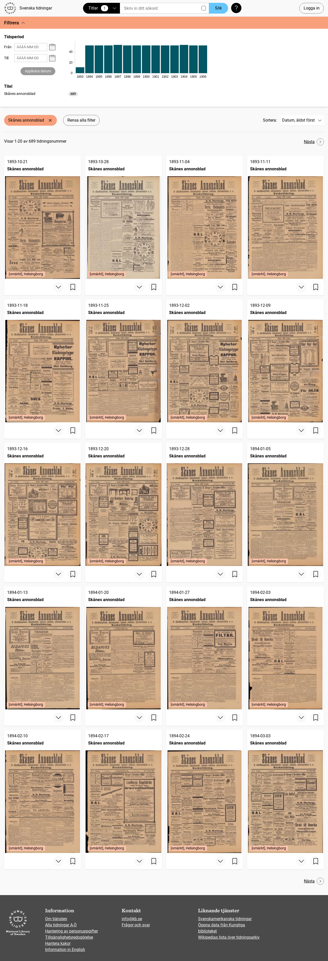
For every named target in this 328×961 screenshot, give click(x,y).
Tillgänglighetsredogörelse (69, 937)
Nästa (314, 141)
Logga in (312, 8)
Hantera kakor (57, 943)
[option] (41, 93)
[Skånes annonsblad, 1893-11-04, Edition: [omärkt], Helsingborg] (204, 217)
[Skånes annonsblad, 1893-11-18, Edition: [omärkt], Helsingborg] (42, 361)
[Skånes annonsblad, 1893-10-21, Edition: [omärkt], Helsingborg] (42, 217)
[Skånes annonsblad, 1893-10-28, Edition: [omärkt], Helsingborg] (123, 217)
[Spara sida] (73, 287)
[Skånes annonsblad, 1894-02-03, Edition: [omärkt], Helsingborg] (285, 648)
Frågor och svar (136, 925)
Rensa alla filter (81, 120)
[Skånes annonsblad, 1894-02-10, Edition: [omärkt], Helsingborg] (42, 791)
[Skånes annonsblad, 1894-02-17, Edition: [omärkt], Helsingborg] (123, 791)
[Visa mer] (58, 287)
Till (6, 58)
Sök (218, 8)
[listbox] (41, 93)
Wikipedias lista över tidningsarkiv (229, 937)
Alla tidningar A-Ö (61, 925)
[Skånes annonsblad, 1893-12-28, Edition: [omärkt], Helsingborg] (204, 504)
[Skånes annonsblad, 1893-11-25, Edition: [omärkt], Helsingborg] (123, 361)
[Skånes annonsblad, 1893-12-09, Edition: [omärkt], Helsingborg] (285, 361)
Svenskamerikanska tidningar (225, 918)
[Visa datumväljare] (52, 47)
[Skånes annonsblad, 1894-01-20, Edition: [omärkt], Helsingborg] (123, 648)
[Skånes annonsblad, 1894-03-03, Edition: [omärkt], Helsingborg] (285, 791)
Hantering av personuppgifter (71, 931)
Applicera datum (38, 71)
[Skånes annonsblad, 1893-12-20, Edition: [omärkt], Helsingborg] (123, 504)
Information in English (65, 949)
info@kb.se (132, 918)
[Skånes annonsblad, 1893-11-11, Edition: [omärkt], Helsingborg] (285, 217)
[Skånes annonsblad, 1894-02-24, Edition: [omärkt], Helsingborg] (204, 791)
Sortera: (270, 120)
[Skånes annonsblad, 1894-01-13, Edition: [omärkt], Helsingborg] (42, 648)
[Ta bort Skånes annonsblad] (50, 120)
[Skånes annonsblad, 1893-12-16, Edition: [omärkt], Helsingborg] (42, 504)
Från (8, 47)
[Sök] (164, 8)
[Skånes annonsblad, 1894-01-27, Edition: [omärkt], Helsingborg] (204, 648)
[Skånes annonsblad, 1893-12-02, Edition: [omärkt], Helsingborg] (204, 361)
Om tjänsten (56, 918)
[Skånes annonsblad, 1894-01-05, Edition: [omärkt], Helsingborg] (285, 504)
